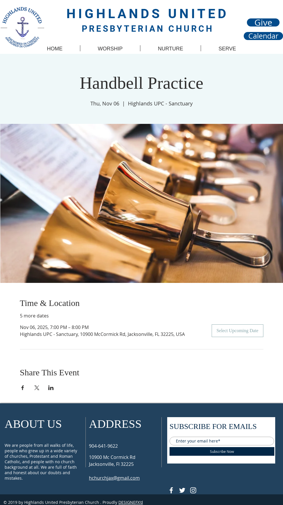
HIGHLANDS (117, 13)
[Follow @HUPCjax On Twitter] (182, 490)
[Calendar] (263, 36)
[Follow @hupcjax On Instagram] (193, 490)
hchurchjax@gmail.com (114, 478)
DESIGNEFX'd (130, 502)
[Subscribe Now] (222, 451)
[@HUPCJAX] (171, 490)
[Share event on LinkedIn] (51, 387)
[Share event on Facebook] (22, 387)
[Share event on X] (37, 387)
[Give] (263, 22)
